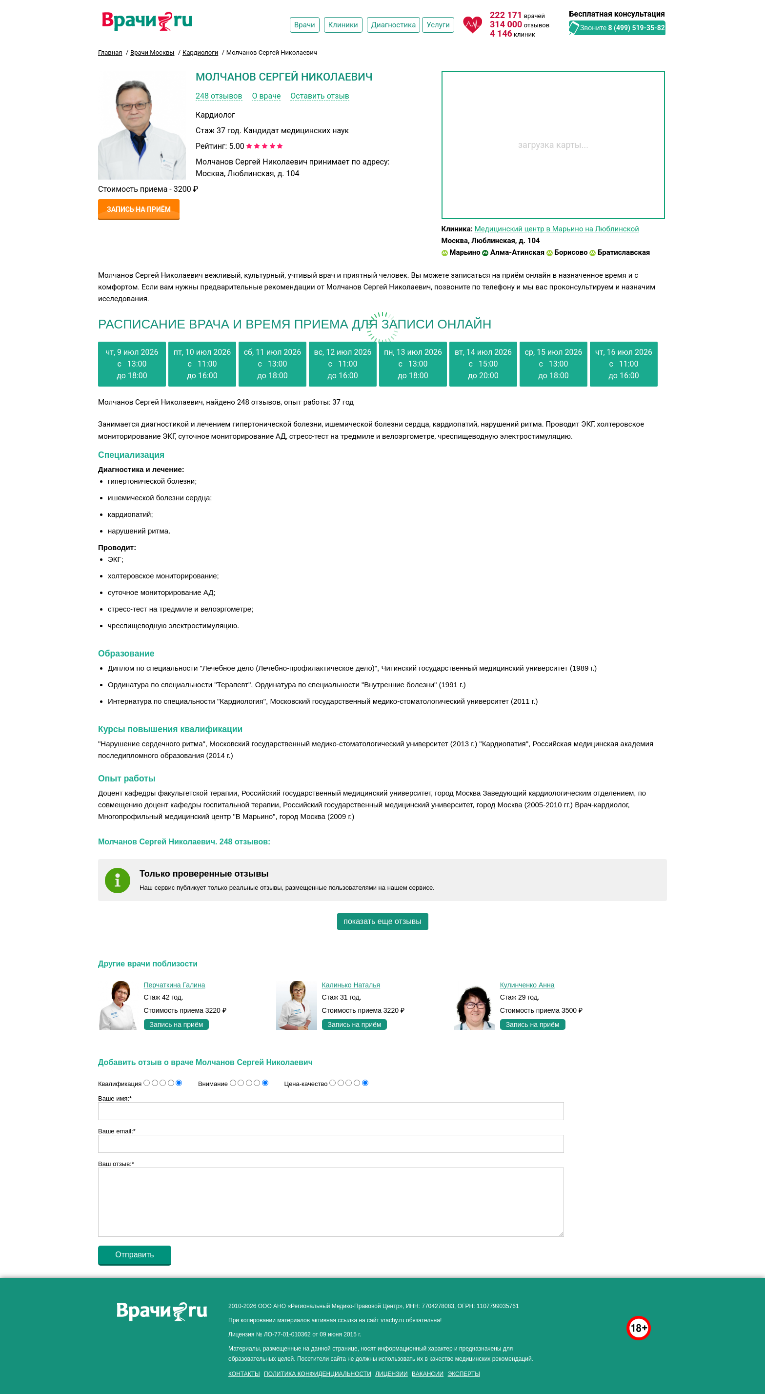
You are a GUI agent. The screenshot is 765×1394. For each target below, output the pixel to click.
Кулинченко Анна (527, 985)
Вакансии (427, 1374)
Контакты (244, 1374)
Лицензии (391, 1374)
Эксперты (464, 1374)
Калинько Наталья (351, 985)
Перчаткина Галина (174, 985)
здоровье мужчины (593, 1303)
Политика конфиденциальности (317, 1374)
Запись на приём (139, 209)
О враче (266, 96)
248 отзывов (219, 96)
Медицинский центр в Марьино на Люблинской (557, 229)
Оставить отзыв (319, 96)
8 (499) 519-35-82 (636, 28)
